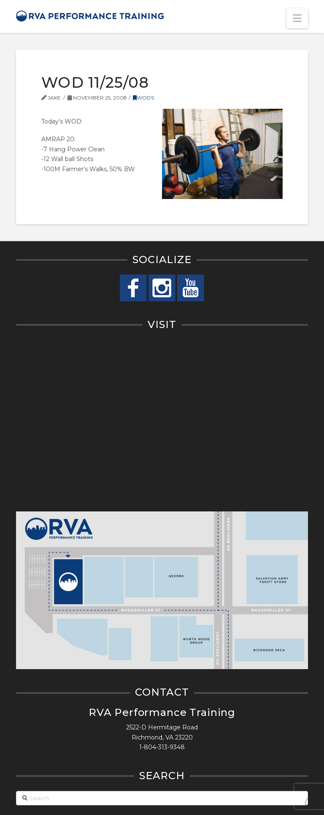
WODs (143, 97)
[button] (297, 18)
